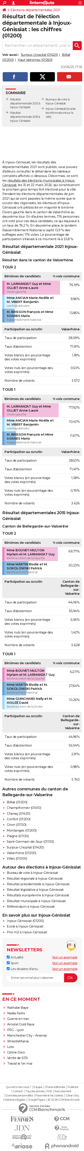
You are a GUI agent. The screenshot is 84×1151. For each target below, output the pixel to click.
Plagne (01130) (18, 836)
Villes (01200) (17, 859)
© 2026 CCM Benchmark (64, 1099)
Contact (18, 1091)
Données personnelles (19, 1095)
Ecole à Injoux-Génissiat (25, 926)
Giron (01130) (16, 825)
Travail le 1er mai (19, 1064)
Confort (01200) (18, 819)
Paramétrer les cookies (49, 1095)
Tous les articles (35, 1091)
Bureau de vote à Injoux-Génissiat (32, 873)
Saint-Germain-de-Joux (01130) (30, 842)
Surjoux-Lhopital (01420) (39, 55)
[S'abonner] (42, 977)
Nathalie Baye (17, 1008)
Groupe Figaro (36, 1099)
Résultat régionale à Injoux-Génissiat (35, 879)
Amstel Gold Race (20, 1024)
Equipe (38, 1087)
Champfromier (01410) (24, 808)
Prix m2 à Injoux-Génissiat (27, 932)
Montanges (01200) (22, 830)
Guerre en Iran (18, 1019)
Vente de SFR (17, 1058)
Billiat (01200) (17, 802)
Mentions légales (14, 1099)
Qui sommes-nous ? (18, 1087)
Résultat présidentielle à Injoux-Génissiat (38, 884)
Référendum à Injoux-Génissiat (31, 907)
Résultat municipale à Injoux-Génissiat (36, 901)
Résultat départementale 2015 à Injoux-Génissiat (25, 116)
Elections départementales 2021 (35, 10)
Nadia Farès (16, 1013)
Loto (10, 1047)
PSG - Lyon (15, 1030)
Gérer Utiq (72, 1095)
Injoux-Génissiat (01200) (25, 921)
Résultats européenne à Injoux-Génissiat (38, 895)
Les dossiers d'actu (22, 969)
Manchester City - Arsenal (27, 1035)
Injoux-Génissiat (56, 108)
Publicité (73, 1087)
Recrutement (62, 1091)
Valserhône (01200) (21, 853)
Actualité (15, 957)
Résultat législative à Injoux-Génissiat (35, 890)
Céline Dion (16, 1052)
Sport (12, 963)
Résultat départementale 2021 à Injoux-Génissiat (25, 103)
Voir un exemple (65, 957)
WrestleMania (18, 1041)
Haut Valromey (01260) (35, 60)
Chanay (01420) (18, 814)
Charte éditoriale (55, 1087)
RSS (49, 1091)
